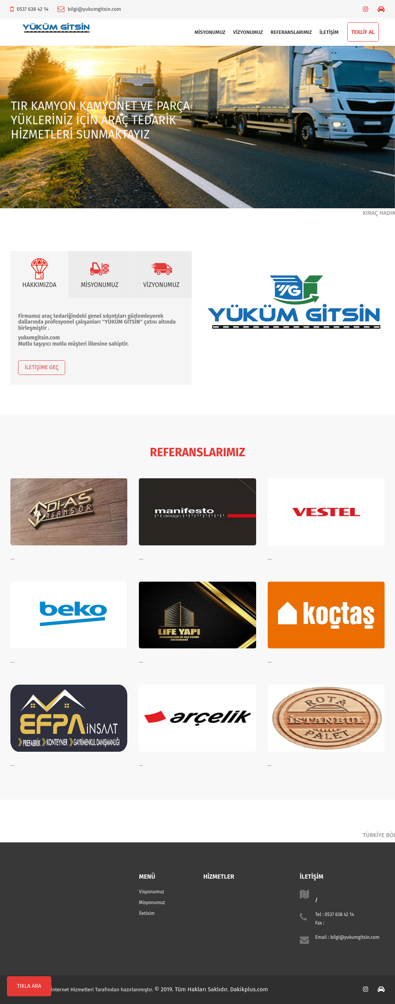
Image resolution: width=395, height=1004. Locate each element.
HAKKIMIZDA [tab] (39, 273)
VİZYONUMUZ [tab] (161, 273)
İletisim (147, 913)
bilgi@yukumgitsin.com (94, 9)
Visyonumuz (151, 891)
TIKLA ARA (29, 986)
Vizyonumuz (248, 32)
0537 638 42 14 (32, 9)
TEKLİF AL (363, 32)
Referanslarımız (291, 32)
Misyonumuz (209, 32)
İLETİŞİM (328, 32)
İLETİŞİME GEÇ (42, 367)
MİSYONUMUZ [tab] (99, 273)
